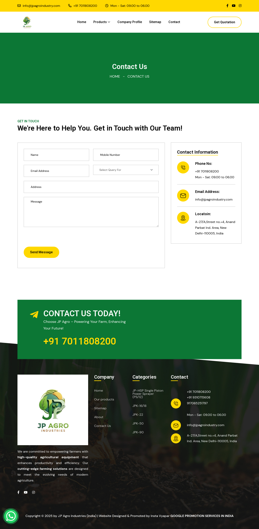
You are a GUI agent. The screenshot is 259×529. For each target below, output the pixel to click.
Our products (104, 399)
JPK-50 (138, 423)
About (98, 417)
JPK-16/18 (140, 405)
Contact (174, 22)
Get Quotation (224, 22)
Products (100, 22)
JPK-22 (138, 414)
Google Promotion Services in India (202, 516)
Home (81, 22)
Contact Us (102, 426)
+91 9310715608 (198, 397)
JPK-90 (138, 432)
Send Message (41, 252)
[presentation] (54, 239)
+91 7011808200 (85, 6)
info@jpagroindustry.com (41, 6)
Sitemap (155, 22)
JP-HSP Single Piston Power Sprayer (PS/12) (148, 394)
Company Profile (129, 22)
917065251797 (197, 403)
